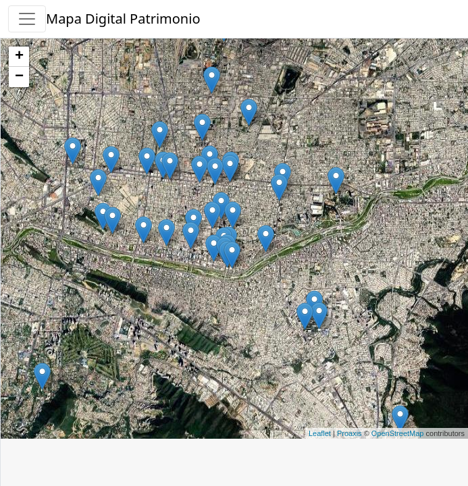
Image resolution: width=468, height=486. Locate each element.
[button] (27, 18)
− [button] (19, 77)
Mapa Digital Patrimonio (123, 18)
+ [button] (19, 57)
